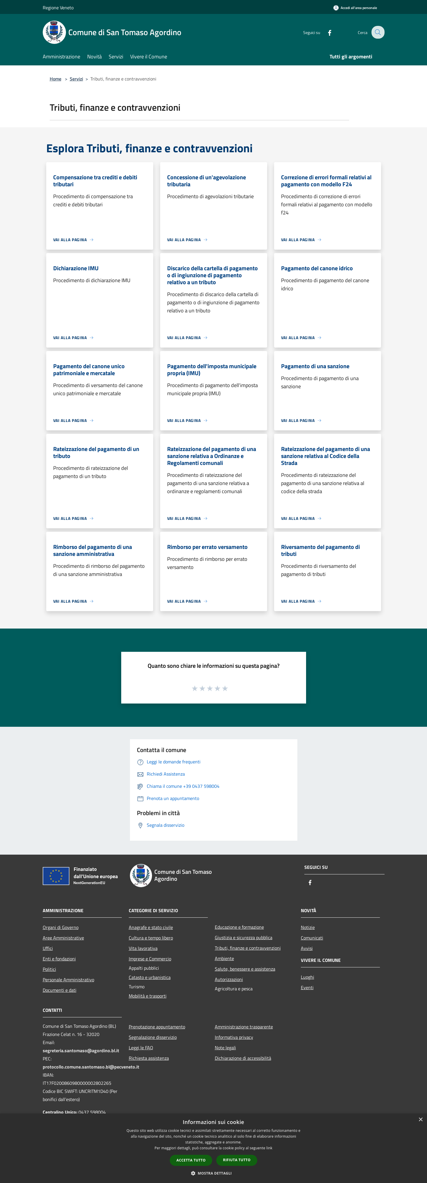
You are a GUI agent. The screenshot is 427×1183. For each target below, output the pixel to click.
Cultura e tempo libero (151, 937)
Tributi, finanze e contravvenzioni (248, 947)
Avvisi (307, 948)
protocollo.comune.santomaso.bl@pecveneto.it (91, 1066)
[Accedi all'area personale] (355, 8)
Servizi (76, 78)
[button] (213, 1173)
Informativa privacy (234, 1037)
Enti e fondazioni (59, 958)
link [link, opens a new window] (269, 1148)
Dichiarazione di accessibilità (243, 1058)
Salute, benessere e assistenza (245, 968)
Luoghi (307, 976)
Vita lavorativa (143, 948)
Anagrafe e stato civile (151, 927)
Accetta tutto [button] (191, 1160)
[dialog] (213, 1148)
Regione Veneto (58, 7)
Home (55, 78)
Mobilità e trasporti (148, 995)
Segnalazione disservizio (153, 1037)
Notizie (308, 927)
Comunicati (312, 937)
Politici (49, 969)
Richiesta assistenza (149, 1058)
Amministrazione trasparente (244, 1026)
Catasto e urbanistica (150, 977)
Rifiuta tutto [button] (237, 1159)
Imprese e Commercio (150, 958)
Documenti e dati (59, 990)
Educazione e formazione (239, 927)
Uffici (48, 948)
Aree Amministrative (63, 937)
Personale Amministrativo (68, 979)
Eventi (307, 987)
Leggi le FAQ (141, 1047)
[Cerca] (378, 32)
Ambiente (224, 958)
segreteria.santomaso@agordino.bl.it (81, 1050)
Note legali (225, 1047)
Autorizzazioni (229, 979)
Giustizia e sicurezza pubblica (243, 937)
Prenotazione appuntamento (157, 1026)
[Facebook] (326, 32)
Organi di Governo (60, 927)
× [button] (420, 1120)
